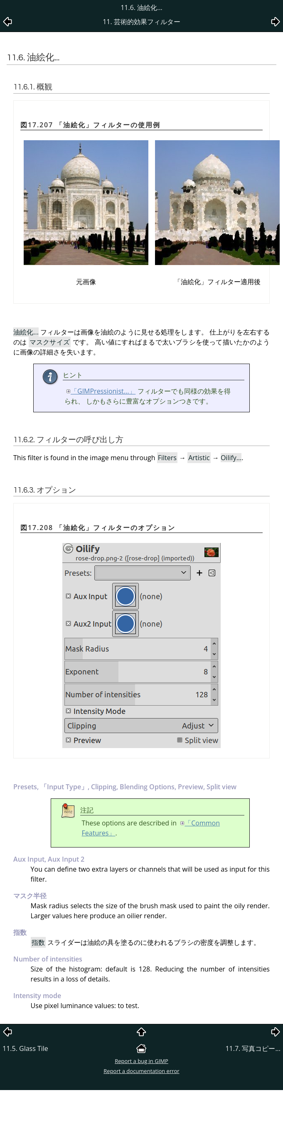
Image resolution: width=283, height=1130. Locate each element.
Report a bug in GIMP (141, 1061)
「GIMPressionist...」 (103, 391)
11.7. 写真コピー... (253, 1048)
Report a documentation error (141, 1071)
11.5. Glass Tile (25, 1048)
